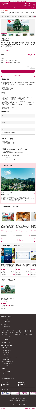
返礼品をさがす (13, 7)
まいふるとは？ (5, 354)
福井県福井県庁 (19, 274)
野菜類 (24, 328)
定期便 (25, 334)
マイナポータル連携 (6, 375)
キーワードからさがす (6, 321)
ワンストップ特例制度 (6, 371)
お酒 (3, 330)
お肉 (3, 328)
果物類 (19, 328)
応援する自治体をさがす (4, 7)
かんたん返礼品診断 (6, 359)
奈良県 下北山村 (5, 40)
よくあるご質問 (5, 365)
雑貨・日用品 (5, 332)
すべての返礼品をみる (18, 240)
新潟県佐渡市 (33, 274)
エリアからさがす (5, 319)
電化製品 (12, 332)
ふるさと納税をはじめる (31, 7)
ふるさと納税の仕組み (6, 352)
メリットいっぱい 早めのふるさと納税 (9, 357)
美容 (17, 332)
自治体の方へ (22, 384)
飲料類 (7, 330)
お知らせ (21, 382)
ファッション (22, 332)
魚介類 (7, 328)
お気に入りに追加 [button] (14, 235)
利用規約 (24, 398)
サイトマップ (13, 398)
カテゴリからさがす (6, 326)
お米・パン (13, 328)
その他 (30, 334)
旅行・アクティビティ (6, 334)
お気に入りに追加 (34, 194)
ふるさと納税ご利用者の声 (7, 363)
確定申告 (3, 373)
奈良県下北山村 (3, 235)
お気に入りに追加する (12, 75)
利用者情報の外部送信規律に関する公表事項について (18, 400)
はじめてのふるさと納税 (6, 350)
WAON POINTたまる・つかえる (8, 361)
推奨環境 (19, 398)
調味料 (28, 330)
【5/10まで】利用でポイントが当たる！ (18, 1)
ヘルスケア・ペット (18, 334)
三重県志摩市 (3, 274)
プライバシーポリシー (17, 402)
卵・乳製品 (30, 328)
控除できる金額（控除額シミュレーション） (10, 378)
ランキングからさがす (6, 336)
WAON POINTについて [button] (19, 62)
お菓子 (12, 330)
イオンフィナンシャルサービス (17, 404)
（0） (9, 50)
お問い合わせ (5, 384)
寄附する (18, 71)
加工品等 (22, 330)
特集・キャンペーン (22, 7)
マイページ (4, 382)
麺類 (17, 330)
